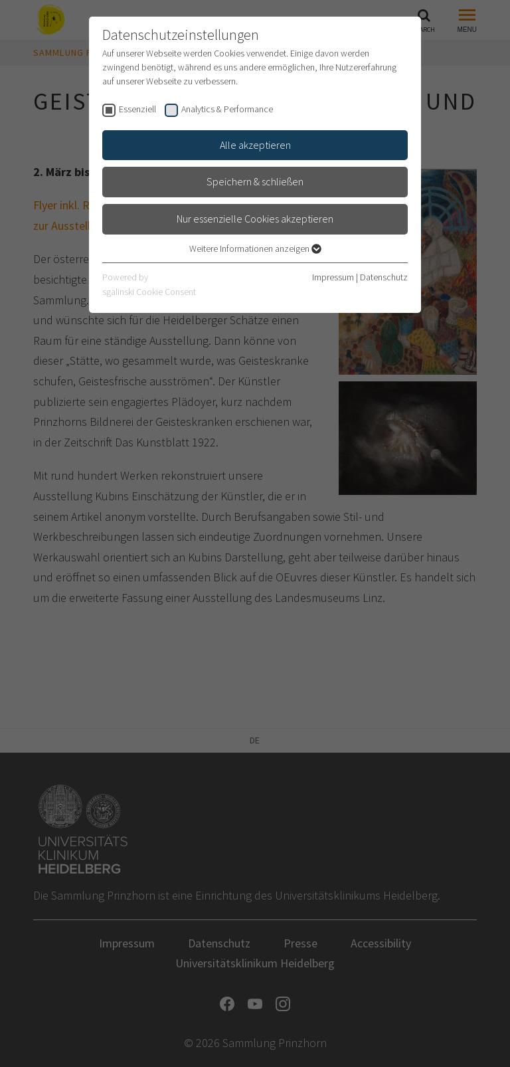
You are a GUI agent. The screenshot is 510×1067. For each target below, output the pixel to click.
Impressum (333, 277)
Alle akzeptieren (255, 144)
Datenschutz (384, 277)
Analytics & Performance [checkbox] (227, 109)
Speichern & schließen (255, 181)
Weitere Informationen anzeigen (255, 248)
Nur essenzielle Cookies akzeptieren (255, 218)
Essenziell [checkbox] (137, 109)
